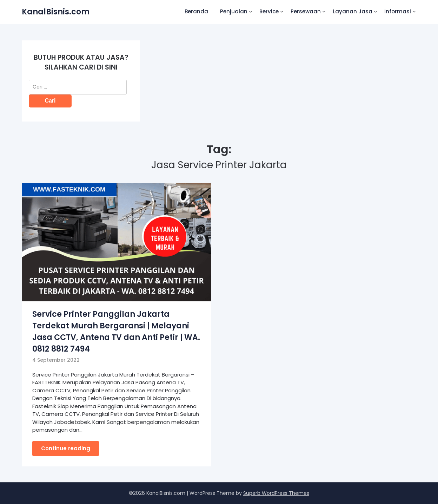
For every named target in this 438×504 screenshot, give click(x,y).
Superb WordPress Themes (276, 493)
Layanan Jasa (352, 11)
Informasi (397, 11)
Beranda (196, 11)
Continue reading (65, 448)
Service (269, 11)
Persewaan (306, 11)
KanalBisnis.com (55, 11)
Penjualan (233, 11)
